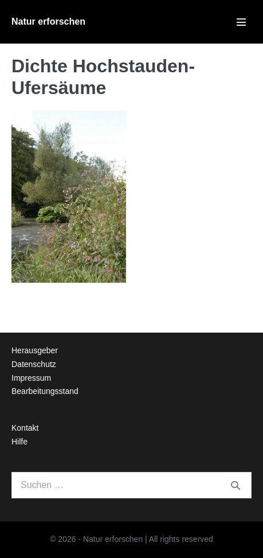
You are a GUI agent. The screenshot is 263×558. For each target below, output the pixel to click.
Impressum (31, 378)
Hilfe (19, 441)
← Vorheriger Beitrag (54, 302)
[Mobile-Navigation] (241, 21)
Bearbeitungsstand (44, 391)
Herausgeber (34, 350)
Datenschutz (33, 364)
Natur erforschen (48, 21)
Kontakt (24, 427)
